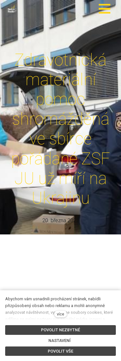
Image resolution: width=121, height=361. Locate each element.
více (60, 314)
